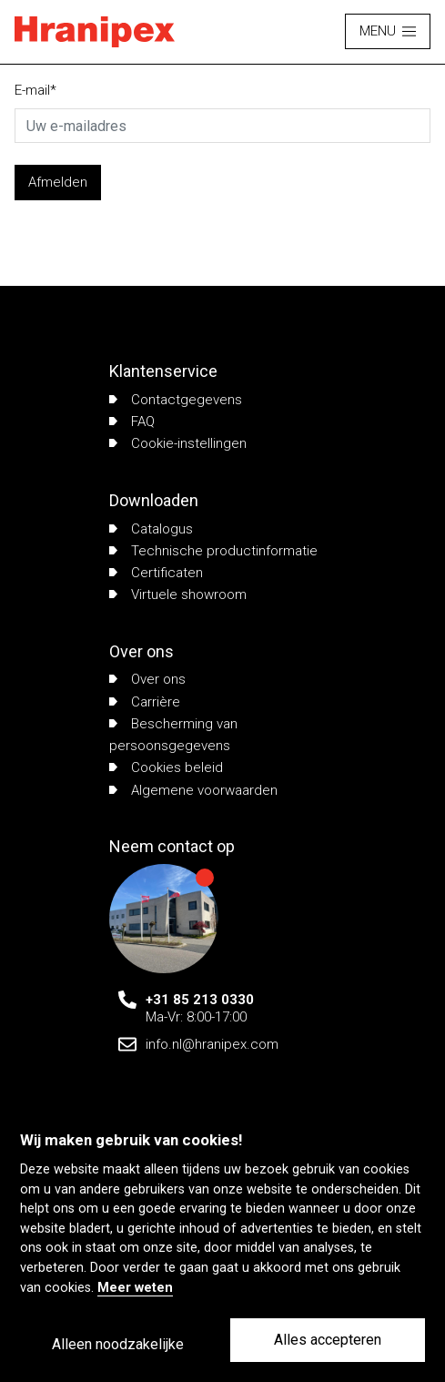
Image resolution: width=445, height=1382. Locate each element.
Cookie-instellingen (178, 443)
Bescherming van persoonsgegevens (173, 735)
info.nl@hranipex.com (212, 1044)
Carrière (144, 702)
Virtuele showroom (178, 594)
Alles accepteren (327, 1339)
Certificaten (156, 572)
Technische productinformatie (213, 551)
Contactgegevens (175, 399)
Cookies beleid (166, 767)
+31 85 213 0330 (200, 999)
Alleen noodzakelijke (118, 1344)
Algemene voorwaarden (193, 790)
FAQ (132, 421)
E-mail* (35, 90)
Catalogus (151, 529)
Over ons (147, 679)
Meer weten (135, 1288)
